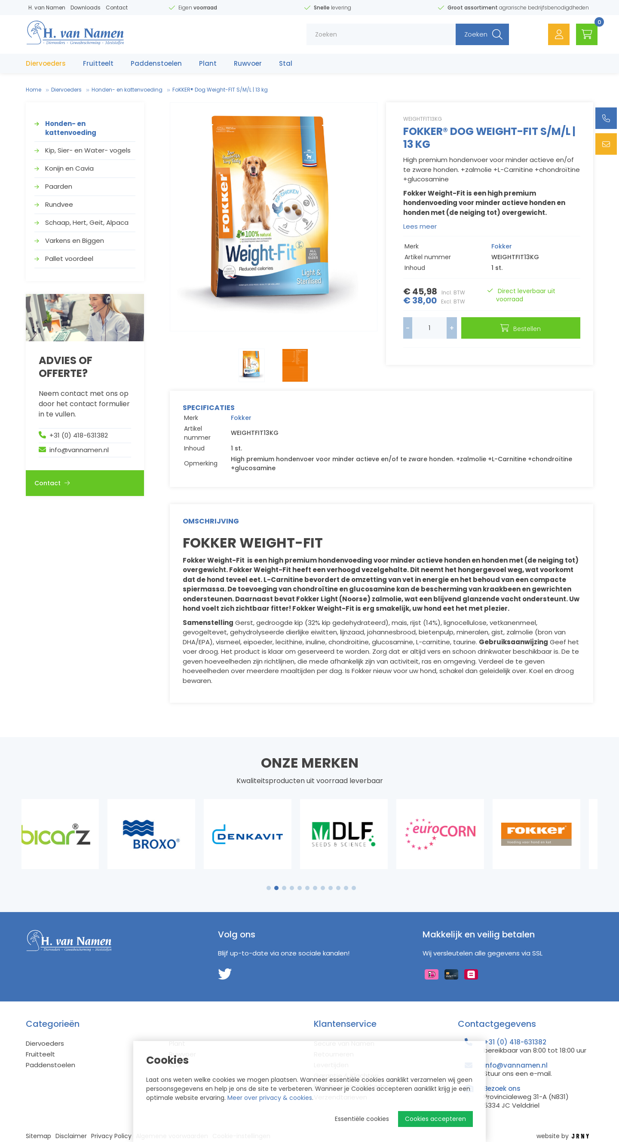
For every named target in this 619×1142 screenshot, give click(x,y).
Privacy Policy (111, 1136)
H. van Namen (46, 7)
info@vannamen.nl (79, 449)
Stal (285, 63)
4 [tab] (292, 888)
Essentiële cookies (362, 1118)
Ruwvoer (248, 63)
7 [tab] (315, 888)
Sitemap (38, 1136)
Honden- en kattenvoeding (127, 89)
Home (33, 89)
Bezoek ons (502, 1088)
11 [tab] (346, 888)
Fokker (501, 246)
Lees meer (420, 226)
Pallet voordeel (69, 258)
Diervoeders (46, 63)
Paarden (58, 186)
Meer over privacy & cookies (269, 1097)
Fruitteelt (98, 63)
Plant (208, 63)
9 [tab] (331, 888)
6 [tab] (307, 888)
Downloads (85, 7)
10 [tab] (338, 888)
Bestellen (527, 329)
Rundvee (59, 204)
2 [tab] (277, 888)
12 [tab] (354, 888)
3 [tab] (284, 888)
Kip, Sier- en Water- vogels (88, 150)
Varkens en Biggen (74, 240)
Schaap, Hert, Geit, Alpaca (87, 222)
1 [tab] (269, 888)
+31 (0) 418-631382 (78, 435)
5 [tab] (299, 888)
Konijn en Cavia (69, 168)
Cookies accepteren (435, 1118)
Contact (117, 7)
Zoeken (475, 34)
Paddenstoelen (156, 63)
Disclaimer (71, 1136)
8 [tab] (323, 888)
